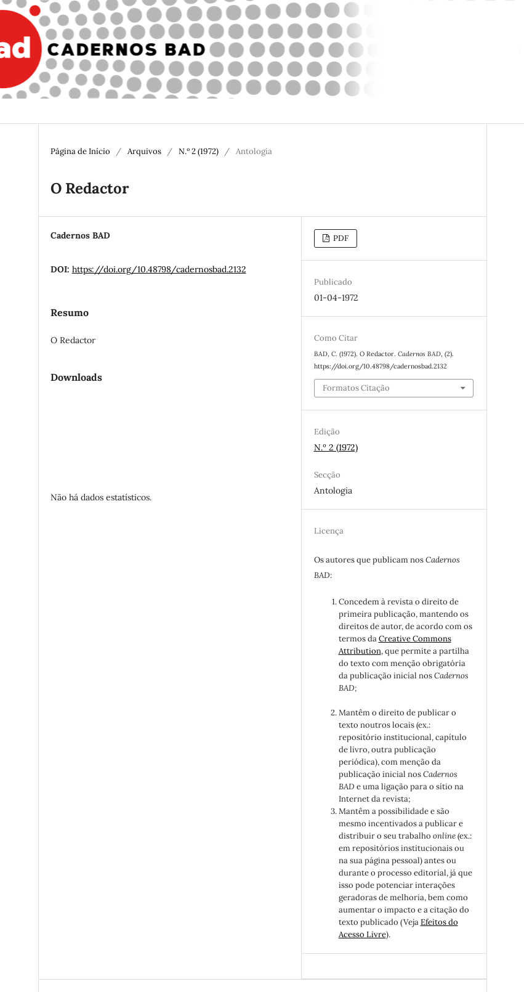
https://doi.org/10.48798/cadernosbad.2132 (159, 269)
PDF (340, 238)
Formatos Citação (356, 388)
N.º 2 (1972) (199, 151)
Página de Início (80, 151)
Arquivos (144, 151)
